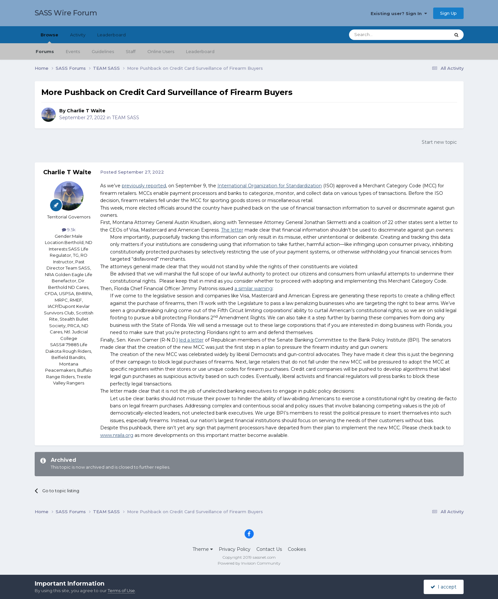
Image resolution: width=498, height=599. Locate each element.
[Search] (383, 34)
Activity (77, 34)
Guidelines (103, 51)
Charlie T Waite (86, 111)
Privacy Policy (234, 549)
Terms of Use (121, 590)
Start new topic (439, 142)
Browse (49, 37)
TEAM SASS (125, 118)
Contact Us (269, 549)
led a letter (191, 340)
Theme (203, 549)
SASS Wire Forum (66, 13)
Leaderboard (200, 51)
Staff (131, 51)
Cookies (297, 549)
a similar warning (253, 288)
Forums (45, 51)
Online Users (160, 51)
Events (73, 51)
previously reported (144, 186)
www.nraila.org (116, 435)
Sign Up (448, 13)
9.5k (69, 229)
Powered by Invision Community (249, 563)
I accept (443, 587)
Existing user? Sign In (399, 13)
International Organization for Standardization (269, 186)
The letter (232, 230)
